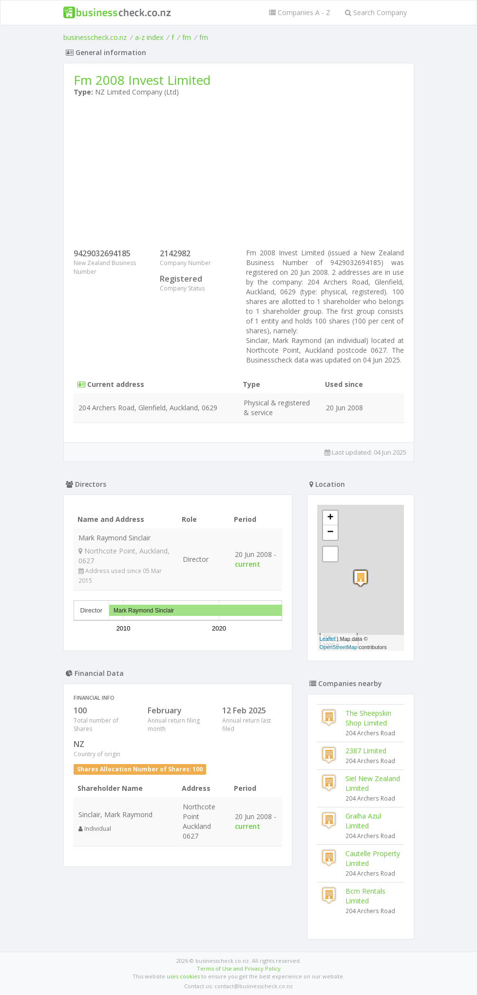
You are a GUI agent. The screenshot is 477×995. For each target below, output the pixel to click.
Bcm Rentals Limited (365, 895)
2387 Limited (365, 750)
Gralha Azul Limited (363, 820)
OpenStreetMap (339, 647)
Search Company (376, 12)
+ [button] (330, 518)
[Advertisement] (238, 175)
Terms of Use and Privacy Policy (239, 968)
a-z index (149, 37)
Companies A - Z (299, 12)
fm (186, 37)
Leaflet (328, 639)
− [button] (330, 532)
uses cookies (183, 976)
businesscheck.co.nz (95, 37)
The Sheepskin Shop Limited (368, 717)
